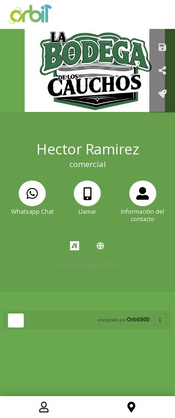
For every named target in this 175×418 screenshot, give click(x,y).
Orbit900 (138, 319)
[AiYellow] (74, 246)
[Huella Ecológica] (16, 320)
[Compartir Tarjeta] (162, 71)
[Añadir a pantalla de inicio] (162, 94)
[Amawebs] (100, 246)
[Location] (131, 408)
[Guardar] (162, 47)
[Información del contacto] (142, 207)
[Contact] (44, 408)
